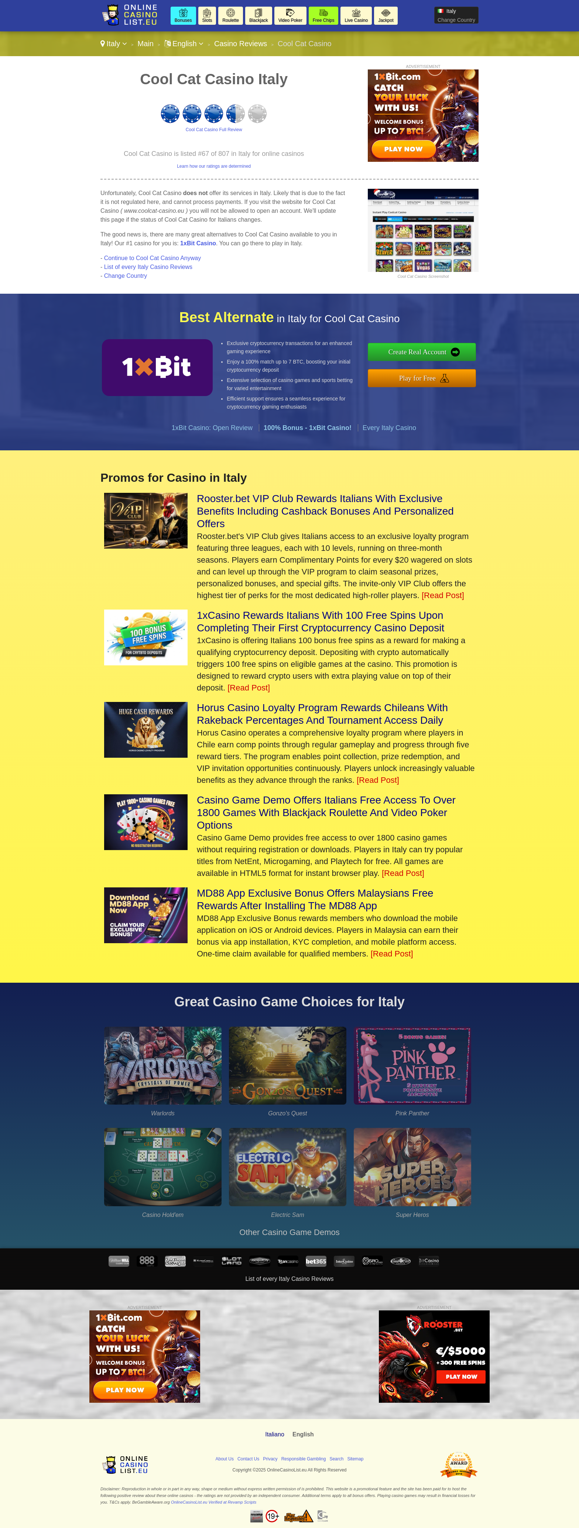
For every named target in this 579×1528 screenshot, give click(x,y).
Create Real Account (417, 352)
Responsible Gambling (303, 1459)
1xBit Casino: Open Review (212, 428)
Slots (207, 20)
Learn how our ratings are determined (214, 166)
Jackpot (385, 20)
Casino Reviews (240, 44)
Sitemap (355, 1459)
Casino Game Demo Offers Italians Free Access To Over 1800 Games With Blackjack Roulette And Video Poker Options (326, 812)
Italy (113, 44)
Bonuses (183, 20)
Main (145, 44)
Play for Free (417, 378)
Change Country (456, 20)
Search (336, 1459)
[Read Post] (443, 595)
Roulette (230, 20)
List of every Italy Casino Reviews (148, 267)
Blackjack (258, 20)
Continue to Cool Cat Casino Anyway (152, 258)
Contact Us (248, 1459)
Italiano (274, 1434)
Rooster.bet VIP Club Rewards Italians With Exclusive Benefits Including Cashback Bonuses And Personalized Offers (325, 511)
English (184, 44)
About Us (225, 1459)
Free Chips (324, 20)
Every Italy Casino (389, 428)
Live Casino (356, 20)
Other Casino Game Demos (289, 1232)
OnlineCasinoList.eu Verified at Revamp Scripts (213, 1502)
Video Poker (290, 20)
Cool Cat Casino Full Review (214, 129)
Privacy (270, 1459)
